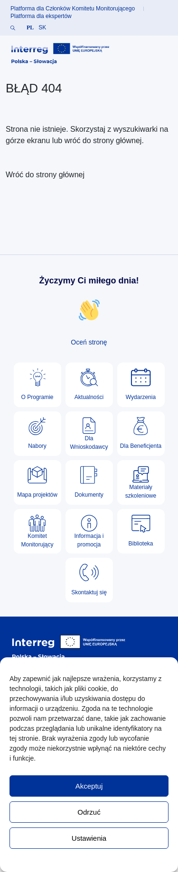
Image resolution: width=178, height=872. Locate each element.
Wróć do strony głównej (45, 175)
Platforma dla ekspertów (41, 16)
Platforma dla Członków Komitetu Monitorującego (72, 8)
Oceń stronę (89, 342)
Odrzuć (88, 812)
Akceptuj (89, 786)
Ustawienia (89, 838)
